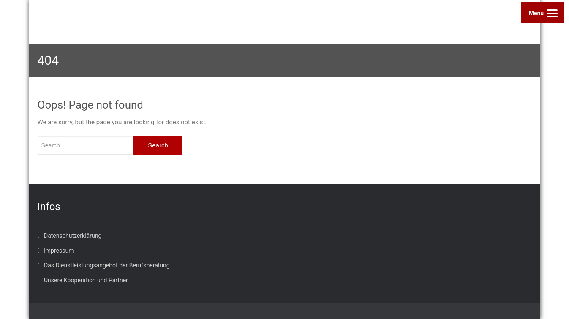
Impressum (59, 250)
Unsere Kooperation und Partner (86, 280)
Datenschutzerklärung (72, 235)
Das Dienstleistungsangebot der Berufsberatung (107, 265)
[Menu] (542, 12)
